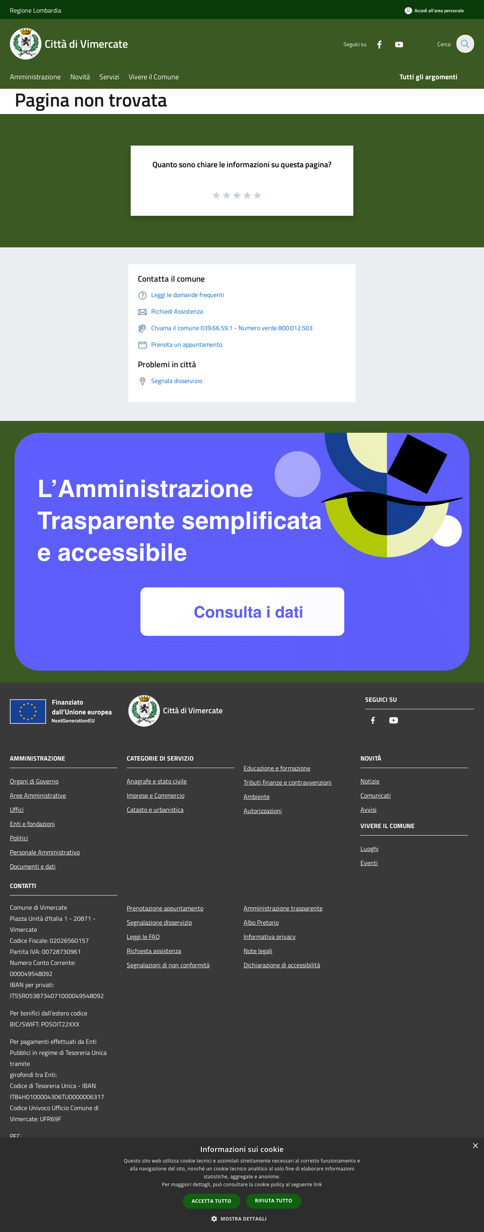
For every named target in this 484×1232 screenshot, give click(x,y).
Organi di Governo (34, 781)
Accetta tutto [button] (211, 1201)
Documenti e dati (33, 866)
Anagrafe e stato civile (157, 781)
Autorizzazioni (263, 810)
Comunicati (375, 795)
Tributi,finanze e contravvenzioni (288, 782)
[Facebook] (375, 43)
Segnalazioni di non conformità (168, 965)
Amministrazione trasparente (283, 908)
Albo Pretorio (261, 922)
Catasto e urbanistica (155, 809)
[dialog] (242, 1185)
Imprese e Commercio (155, 795)
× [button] (475, 1146)
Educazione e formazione (277, 768)
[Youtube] (394, 43)
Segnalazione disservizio (159, 922)
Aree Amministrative (38, 795)
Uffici (17, 809)
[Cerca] (464, 43)
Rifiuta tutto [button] (274, 1200)
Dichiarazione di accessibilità (282, 965)
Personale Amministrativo (45, 852)
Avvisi (368, 809)
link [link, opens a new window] (318, 1184)
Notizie (369, 781)
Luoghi (369, 848)
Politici (19, 838)
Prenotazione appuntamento (165, 908)
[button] (242, 1219)
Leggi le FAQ (143, 936)
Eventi (369, 862)
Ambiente (257, 796)
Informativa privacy (270, 936)
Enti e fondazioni (32, 823)
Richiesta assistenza (154, 950)
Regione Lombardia (35, 10)
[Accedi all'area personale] (434, 10)
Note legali (258, 950)
